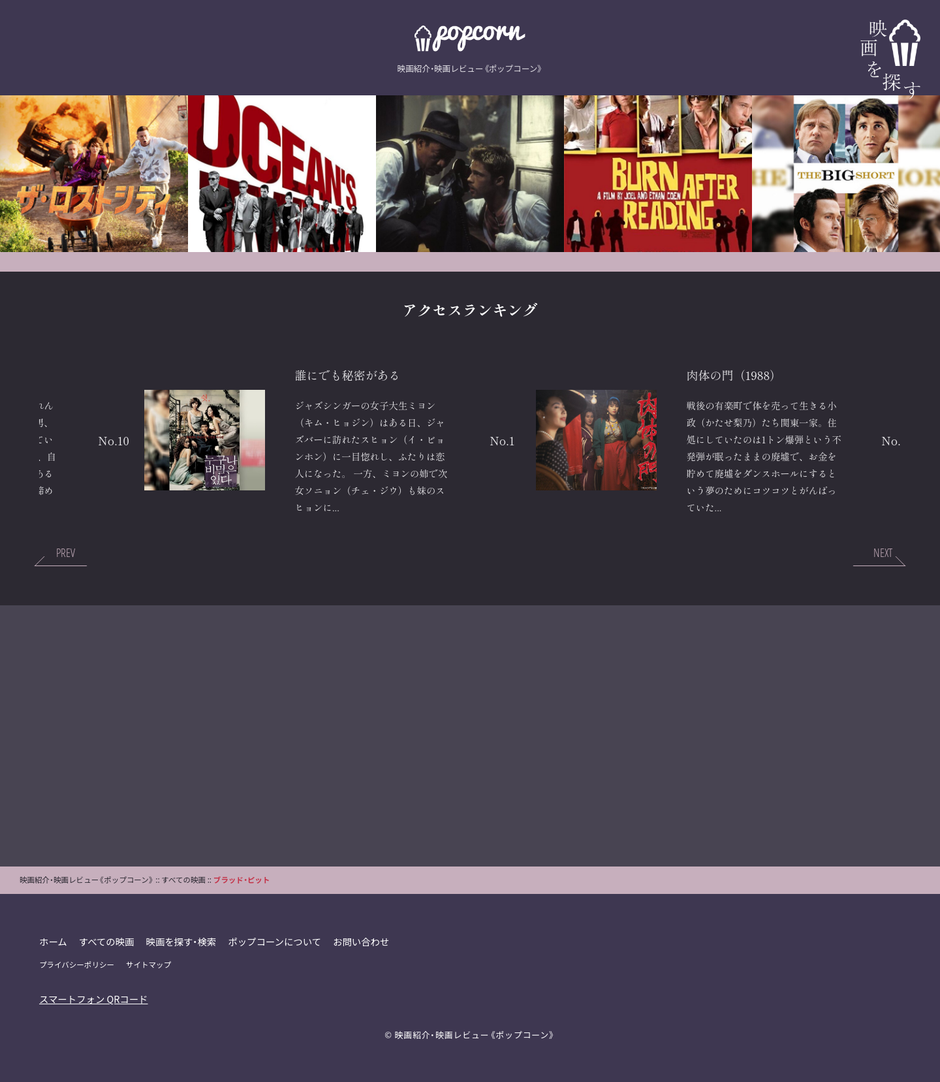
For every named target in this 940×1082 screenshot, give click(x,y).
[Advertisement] (470, 735)
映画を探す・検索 (181, 941)
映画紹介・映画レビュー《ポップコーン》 (474, 1034)
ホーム (53, 941)
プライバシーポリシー (76, 964)
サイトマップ (148, 964)
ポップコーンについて (274, 941)
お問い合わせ (361, 941)
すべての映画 (106, 941)
